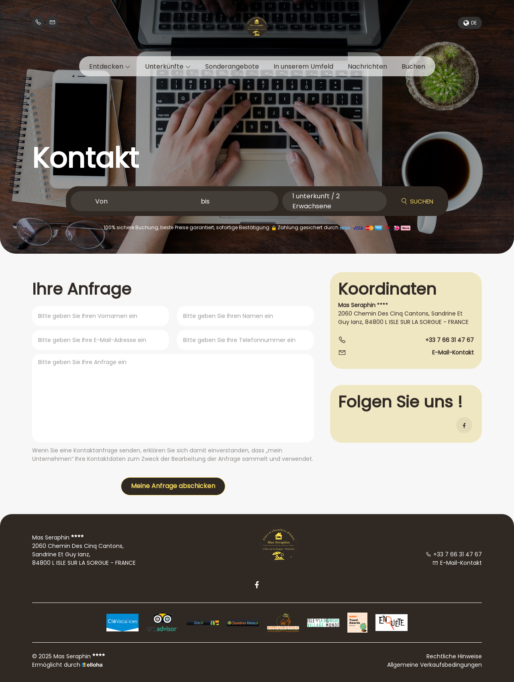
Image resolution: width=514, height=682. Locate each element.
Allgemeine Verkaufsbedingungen (434, 665)
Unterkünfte (168, 66)
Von (101, 201)
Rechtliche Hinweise (454, 656)
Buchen (413, 66)
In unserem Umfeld (303, 66)
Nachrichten (367, 66)
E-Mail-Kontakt (453, 352)
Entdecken (110, 66)
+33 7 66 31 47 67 (454, 554)
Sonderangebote (232, 66)
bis (205, 201)
